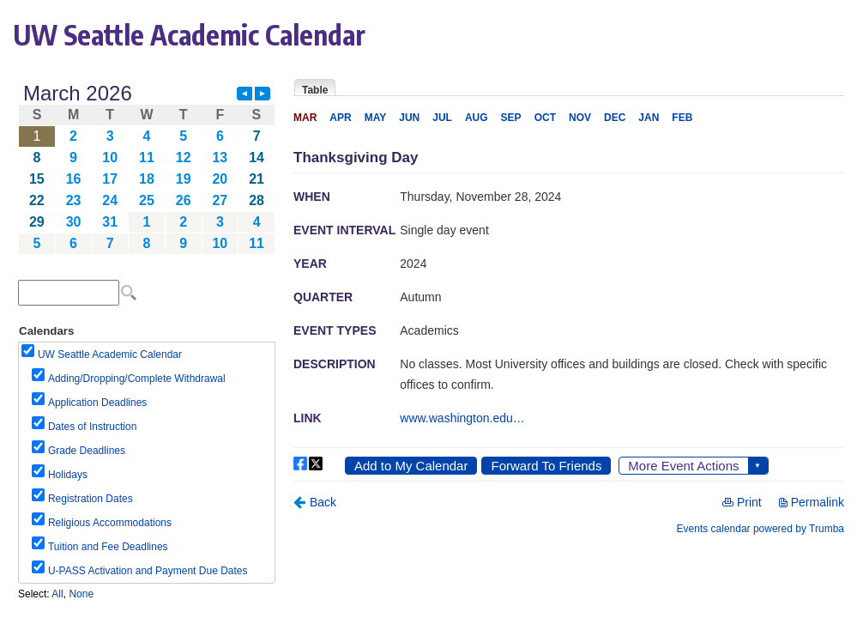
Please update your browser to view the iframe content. (146, 168)
